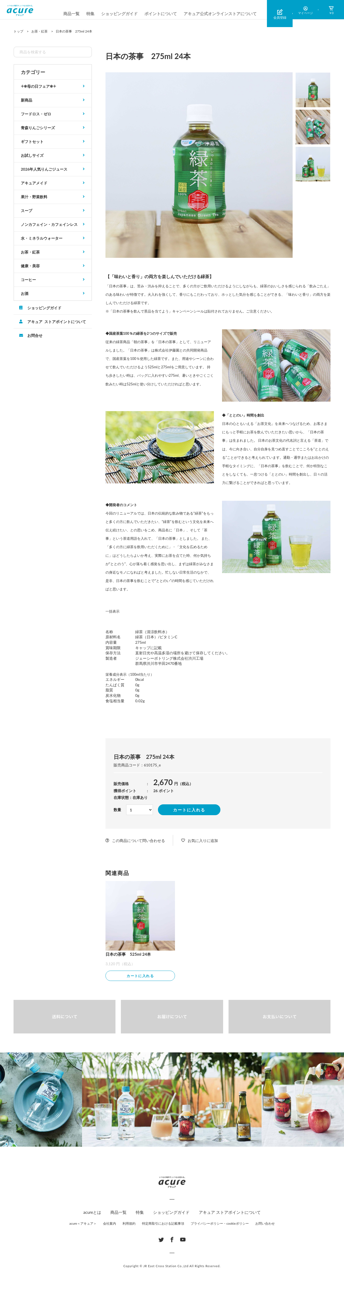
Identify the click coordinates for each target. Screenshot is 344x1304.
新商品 (26, 100)
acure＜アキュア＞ (83, 1224)
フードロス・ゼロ (36, 114)
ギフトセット (32, 141)
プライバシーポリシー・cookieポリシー (220, 1224)
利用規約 (129, 1224)
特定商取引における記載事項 (163, 1224)
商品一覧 (71, 13)
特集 (90, 13)
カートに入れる (189, 809)
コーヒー (28, 279)
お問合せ (34, 335)
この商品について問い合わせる (138, 840)
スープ (26, 210)
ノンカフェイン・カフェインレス (49, 224)
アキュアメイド (34, 183)
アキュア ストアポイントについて (56, 321)
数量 (117, 809)
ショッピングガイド (119, 13)
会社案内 (109, 1224)
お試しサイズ (32, 155)
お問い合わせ (265, 1224)
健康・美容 (30, 266)
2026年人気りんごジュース (44, 169)
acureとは (92, 1212)
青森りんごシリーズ (38, 127)
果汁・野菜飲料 (34, 196)
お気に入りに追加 (203, 840)
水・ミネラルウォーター (41, 238)
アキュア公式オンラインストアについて (220, 13)
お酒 (24, 293)
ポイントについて (160, 13)
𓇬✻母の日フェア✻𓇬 (38, 86)
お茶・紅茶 (30, 252)
